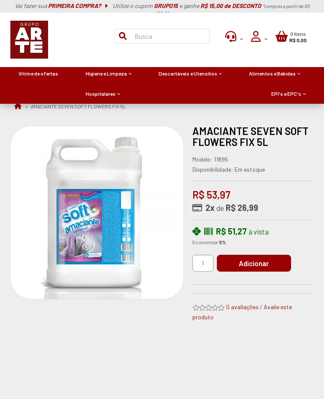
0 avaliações (242, 306)
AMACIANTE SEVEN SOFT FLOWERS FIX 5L (78, 106)
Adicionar (255, 263)
